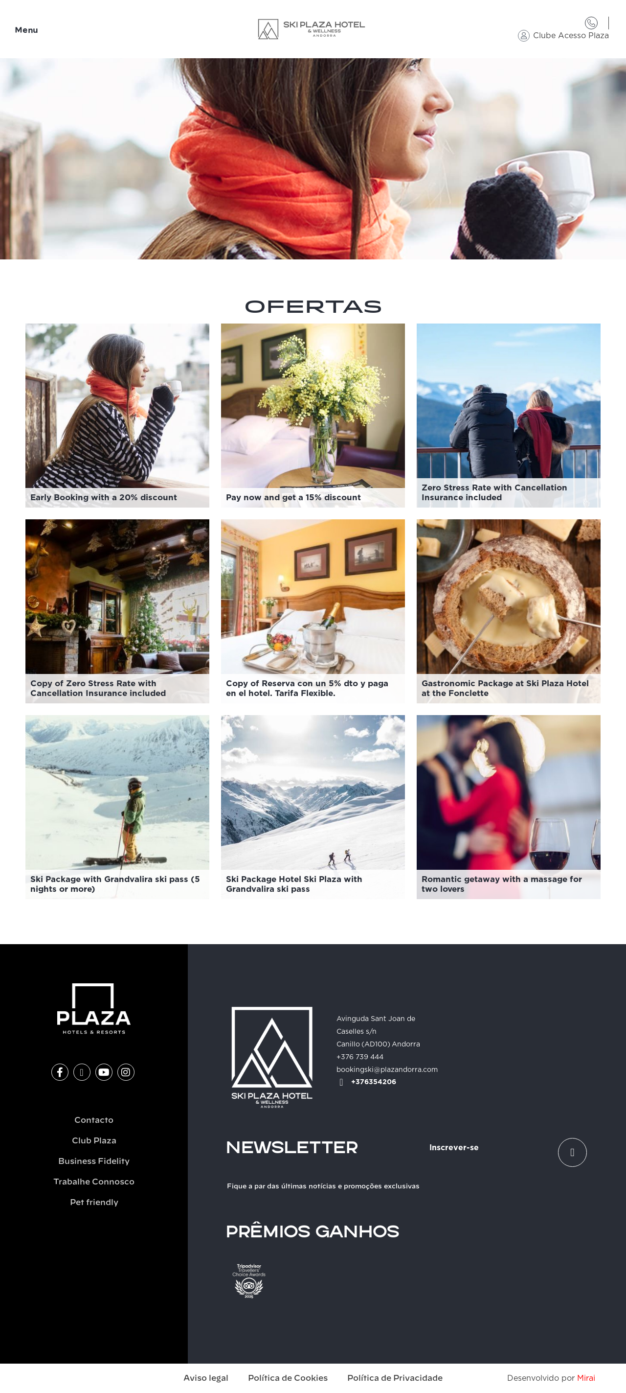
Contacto (93, 1120)
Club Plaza (94, 1141)
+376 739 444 (359, 1057)
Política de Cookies (288, 1378)
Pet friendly (94, 1203)
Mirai (586, 1378)
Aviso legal (205, 1378)
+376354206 (373, 1082)
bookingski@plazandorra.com (387, 1070)
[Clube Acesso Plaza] (524, 36)
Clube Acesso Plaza (571, 36)
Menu (26, 30)
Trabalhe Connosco (93, 1182)
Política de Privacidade (395, 1378)
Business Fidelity (94, 1161)
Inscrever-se (454, 1148)
